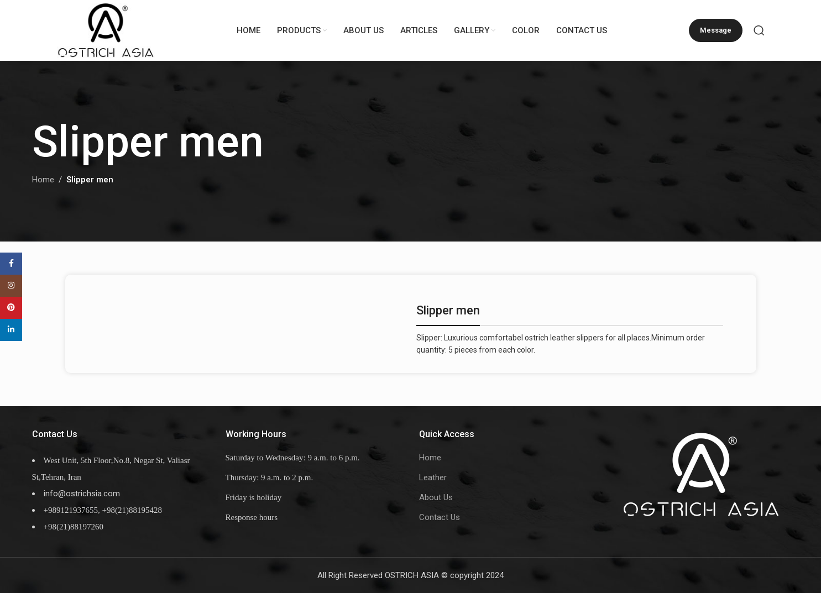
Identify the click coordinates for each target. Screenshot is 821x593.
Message (715, 30)
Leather (433, 477)
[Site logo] (106, 30)
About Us (436, 497)
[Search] (759, 30)
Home (43, 180)
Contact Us (439, 517)
